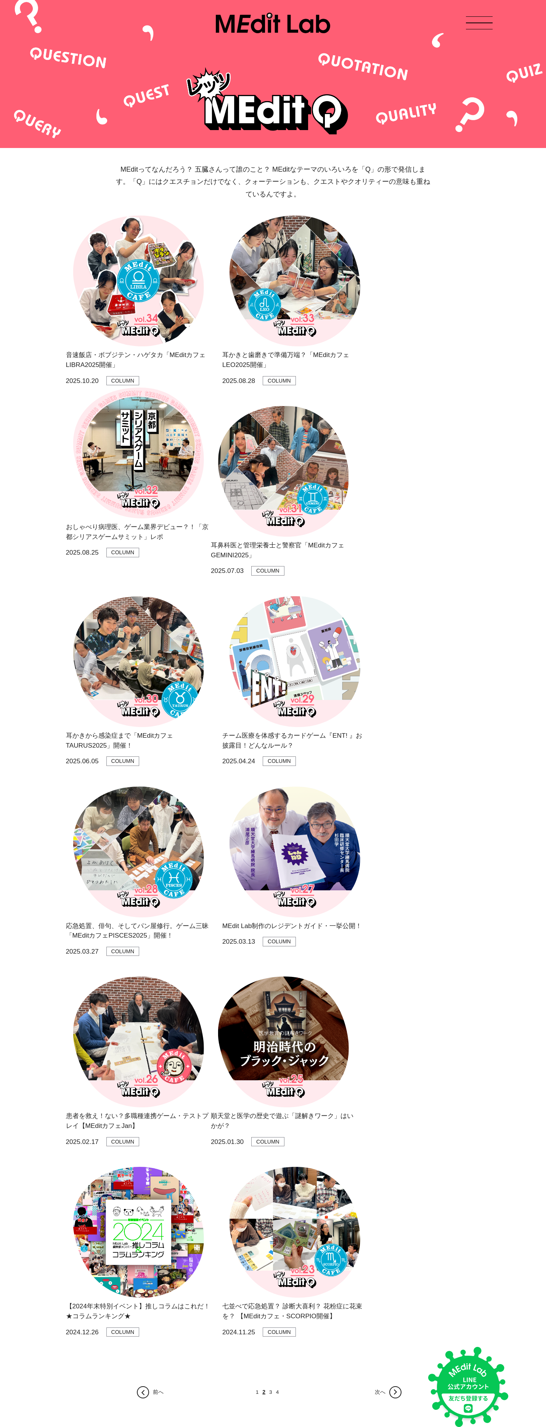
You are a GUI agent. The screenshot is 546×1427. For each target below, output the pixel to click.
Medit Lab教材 (83, 1246)
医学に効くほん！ (154, 1287)
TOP (71, 1194)
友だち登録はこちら (384, 1349)
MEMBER (77, 1233)
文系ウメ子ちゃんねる (159, 1247)
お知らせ (76, 1207)
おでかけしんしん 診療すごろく (171, 1274)
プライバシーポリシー (89, 1371)
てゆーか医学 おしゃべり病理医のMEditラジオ (188, 1207)
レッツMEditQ (149, 1234)
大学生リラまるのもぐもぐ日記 (170, 1220)
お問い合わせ (82, 1259)
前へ (150, 1053)
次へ (388, 1053)
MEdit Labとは (83, 1220)
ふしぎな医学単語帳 (157, 1300)
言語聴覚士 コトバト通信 (163, 1327)
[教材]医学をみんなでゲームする (171, 1367)
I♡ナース (144, 1340)
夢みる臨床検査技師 (157, 1354)
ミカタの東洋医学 (154, 1314)
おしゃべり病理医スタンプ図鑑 (170, 1260)
